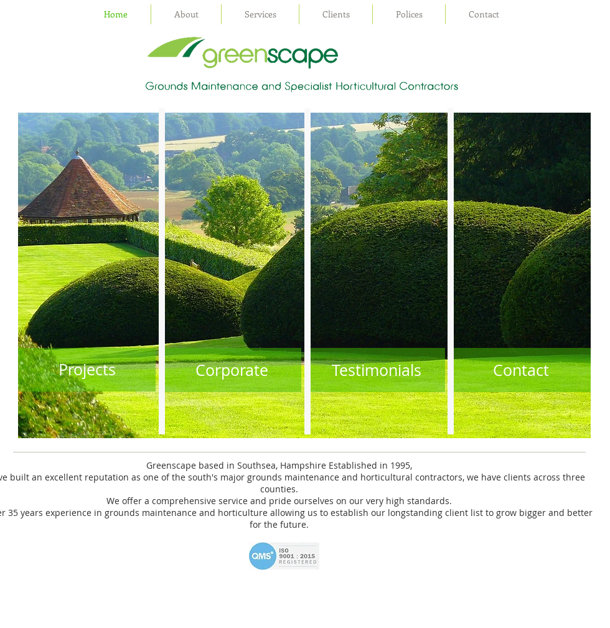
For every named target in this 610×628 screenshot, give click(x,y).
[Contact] (521, 370)
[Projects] (87, 369)
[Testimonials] (376, 370)
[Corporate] (231, 370)
